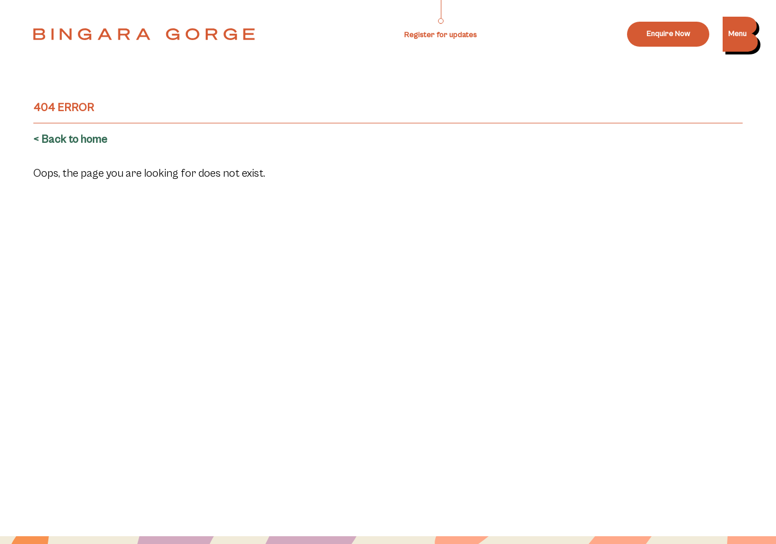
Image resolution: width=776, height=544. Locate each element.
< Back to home (70, 139)
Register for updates (440, 35)
